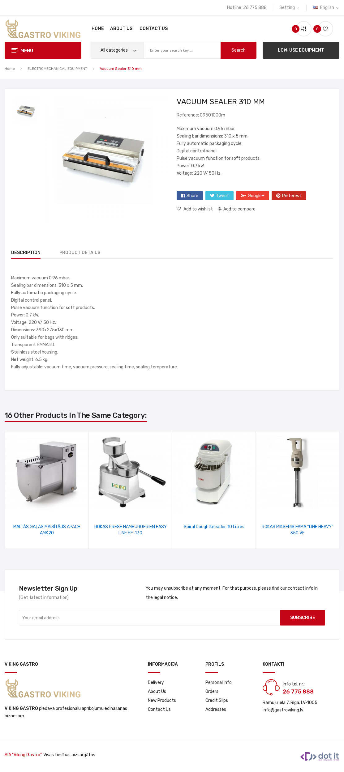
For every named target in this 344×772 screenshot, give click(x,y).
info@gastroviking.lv (283, 710)
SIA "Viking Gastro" (23, 754)
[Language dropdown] (326, 8)
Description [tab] (26, 252)
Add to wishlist (198, 209)
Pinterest (291, 195)
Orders (211, 691)
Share (192, 195)
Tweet (222, 195)
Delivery (156, 682)
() (323, 29)
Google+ (256, 195)
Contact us (159, 709)
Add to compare (239, 209)
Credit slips (216, 700)
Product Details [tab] (83, 252)
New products (162, 700)
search (238, 50)
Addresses (215, 709)
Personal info (218, 682)
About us (157, 691)
